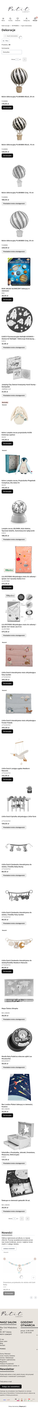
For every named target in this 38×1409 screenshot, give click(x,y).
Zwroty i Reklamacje (6, 1358)
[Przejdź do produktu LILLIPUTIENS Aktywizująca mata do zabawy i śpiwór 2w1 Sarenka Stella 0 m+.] (19, 560)
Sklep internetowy (17, 1406)
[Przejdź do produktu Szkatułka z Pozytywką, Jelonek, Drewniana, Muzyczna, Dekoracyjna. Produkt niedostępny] (19, 1135)
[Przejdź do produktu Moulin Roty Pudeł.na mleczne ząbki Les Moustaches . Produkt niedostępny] (19, 1040)
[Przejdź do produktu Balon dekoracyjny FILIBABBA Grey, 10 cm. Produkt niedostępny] (19, 176)
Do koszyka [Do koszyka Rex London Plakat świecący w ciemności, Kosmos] (7, 1115)
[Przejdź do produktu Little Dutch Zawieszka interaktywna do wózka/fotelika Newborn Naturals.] (19, 944)
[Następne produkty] (22, 1219)
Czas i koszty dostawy (7, 1356)
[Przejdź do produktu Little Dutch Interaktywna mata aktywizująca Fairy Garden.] (19, 656)
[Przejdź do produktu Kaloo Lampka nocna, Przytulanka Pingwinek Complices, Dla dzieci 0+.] (19, 464)
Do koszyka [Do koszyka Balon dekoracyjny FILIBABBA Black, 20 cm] (7, 107)
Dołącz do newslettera (10, 1387)
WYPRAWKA (15, 25)
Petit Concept (5, 25)
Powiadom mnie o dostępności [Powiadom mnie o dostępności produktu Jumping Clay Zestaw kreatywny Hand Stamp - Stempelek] (14, 395)
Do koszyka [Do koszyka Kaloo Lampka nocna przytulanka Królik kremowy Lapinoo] (7, 443)
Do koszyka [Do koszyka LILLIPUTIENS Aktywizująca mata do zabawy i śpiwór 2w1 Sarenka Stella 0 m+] (7, 587)
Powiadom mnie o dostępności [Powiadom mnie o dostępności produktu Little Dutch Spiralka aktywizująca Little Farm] (14, 827)
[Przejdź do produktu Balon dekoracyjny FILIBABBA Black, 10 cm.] (19, 128)
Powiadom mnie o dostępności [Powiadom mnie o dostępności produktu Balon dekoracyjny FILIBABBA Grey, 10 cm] (14, 203)
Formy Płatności (5, 1354)
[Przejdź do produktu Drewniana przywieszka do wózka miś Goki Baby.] (19, 1265)
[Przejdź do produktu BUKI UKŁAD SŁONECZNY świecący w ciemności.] (19, 272)
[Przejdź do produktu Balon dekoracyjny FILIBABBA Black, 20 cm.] (19, 80)
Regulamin (3, 1362)
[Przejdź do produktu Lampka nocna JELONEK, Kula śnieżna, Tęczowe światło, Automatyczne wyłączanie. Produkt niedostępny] (19, 512)
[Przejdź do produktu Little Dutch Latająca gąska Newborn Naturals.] (19, 752)
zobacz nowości (9, 1248)
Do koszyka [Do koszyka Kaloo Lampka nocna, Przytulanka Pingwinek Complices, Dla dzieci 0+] (7, 491)
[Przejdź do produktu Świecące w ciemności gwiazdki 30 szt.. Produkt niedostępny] (19, 1183)
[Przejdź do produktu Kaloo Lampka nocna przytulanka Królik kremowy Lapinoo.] (19, 416)
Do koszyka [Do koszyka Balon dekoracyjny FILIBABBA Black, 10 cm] (7, 155)
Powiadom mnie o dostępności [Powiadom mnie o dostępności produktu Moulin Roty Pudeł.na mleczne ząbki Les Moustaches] (14, 1067)
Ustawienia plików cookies (9, 1365)
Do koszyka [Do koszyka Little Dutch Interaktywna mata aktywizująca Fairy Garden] (7, 683)
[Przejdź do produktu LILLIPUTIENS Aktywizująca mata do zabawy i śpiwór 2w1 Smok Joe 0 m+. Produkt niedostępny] (19, 608)
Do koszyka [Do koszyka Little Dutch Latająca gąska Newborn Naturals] (7, 779)
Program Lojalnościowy (7, 1360)
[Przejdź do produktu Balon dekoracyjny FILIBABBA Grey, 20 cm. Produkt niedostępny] (19, 224)
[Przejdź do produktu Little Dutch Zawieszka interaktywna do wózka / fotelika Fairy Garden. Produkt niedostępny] (19, 896)
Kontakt (2, 1345)
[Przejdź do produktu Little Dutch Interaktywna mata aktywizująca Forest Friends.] (19, 704)
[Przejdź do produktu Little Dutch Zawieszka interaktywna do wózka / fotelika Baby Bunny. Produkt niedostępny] (19, 848)
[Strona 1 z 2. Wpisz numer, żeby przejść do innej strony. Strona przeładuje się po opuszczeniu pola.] (17, 59)
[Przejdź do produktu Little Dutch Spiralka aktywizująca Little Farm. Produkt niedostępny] (19, 800)
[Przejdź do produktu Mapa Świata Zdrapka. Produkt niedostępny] (19, 992)
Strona (13, 59)
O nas (2, 1339)
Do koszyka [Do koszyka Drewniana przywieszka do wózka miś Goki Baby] (9, 1293)
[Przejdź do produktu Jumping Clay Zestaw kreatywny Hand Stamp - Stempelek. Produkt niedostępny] (19, 368)
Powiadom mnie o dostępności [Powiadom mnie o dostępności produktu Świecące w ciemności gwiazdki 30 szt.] (14, 1211)
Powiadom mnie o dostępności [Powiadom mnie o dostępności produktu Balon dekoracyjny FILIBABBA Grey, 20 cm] (14, 251)
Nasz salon (3, 1341)
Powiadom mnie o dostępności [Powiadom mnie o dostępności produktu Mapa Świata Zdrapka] (14, 1019)
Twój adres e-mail (6, 1381)
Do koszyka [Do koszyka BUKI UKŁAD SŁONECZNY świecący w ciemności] (7, 299)
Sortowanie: (5, 48)
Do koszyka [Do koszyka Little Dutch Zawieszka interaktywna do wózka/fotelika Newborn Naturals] (7, 971)
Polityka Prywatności (7, 1364)
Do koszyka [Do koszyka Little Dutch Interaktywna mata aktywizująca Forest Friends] (7, 731)
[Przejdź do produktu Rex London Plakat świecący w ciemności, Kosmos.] (19, 1087)
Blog (1, 1343)
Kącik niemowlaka (26, 25)
